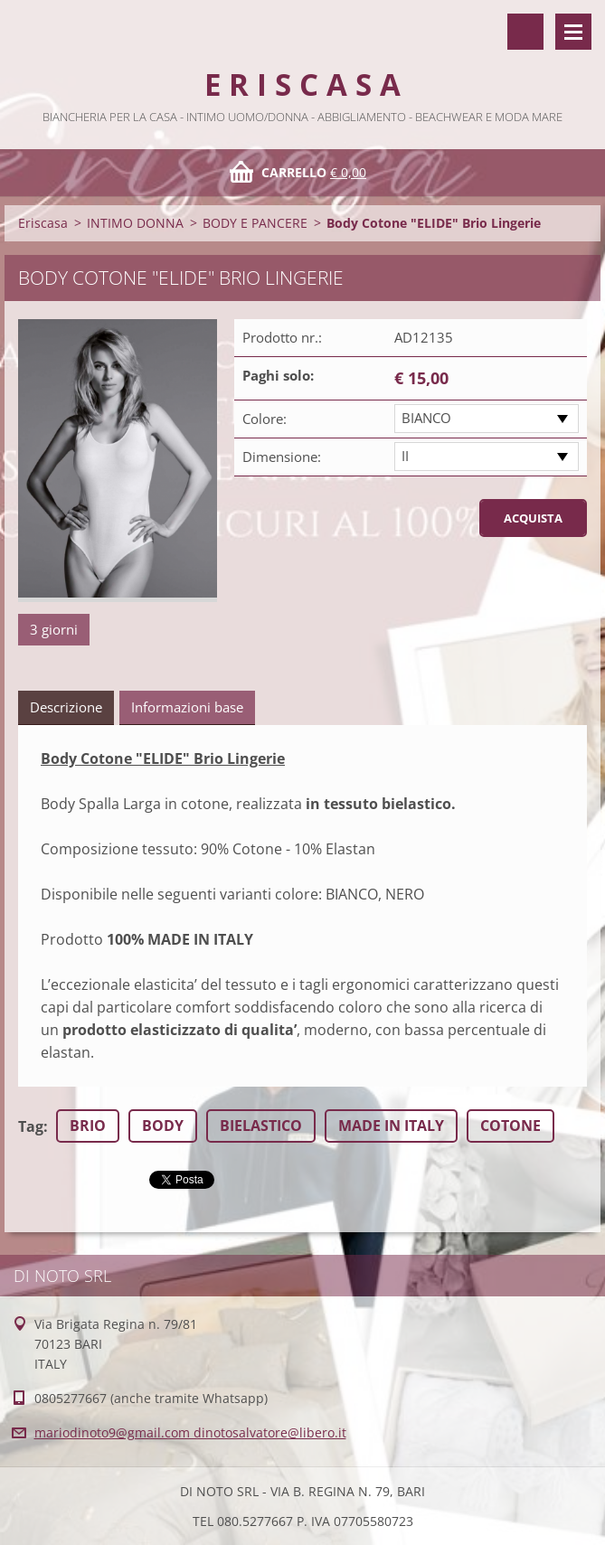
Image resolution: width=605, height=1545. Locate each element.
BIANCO (426, 418)
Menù (573, 32)
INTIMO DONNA (135, 222)
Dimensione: (281, 456)
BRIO (88, 1125)
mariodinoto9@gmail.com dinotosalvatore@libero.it (190, 1432)
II (405, 456)
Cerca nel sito (525, 32)
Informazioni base (187, 707)
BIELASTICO (261, 1125)
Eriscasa (43, 222)
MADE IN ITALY (391, 1125)
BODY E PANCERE (255, 222)
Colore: (264, 419)
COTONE (510, 1125)
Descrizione (66, 707)
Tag (30, 1126)
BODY (163, 1125)
